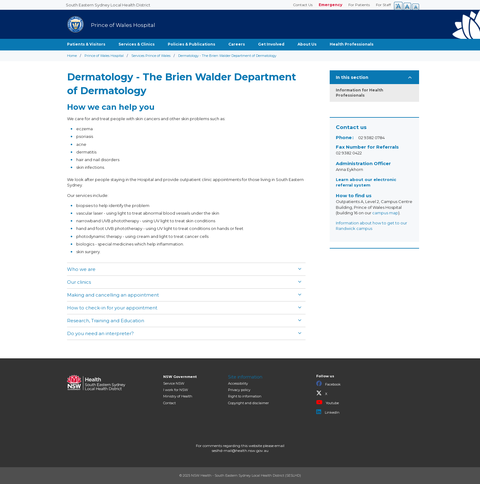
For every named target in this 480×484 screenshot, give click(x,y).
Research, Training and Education (105, 320)
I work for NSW (175, 390)
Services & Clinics (136, 44)
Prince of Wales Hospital (104, 56)
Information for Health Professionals (359, 93)
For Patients (359, 4)
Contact (169, 403)
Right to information (244, 396)
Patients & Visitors (86, 44)
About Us (307, 44)
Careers (236, 44)
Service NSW (173, 383)
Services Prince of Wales (151, 56)
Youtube (327, 402)
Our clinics (79, 282)
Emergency (330, 4)
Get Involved (271, 44)
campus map (385, 212)
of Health (177, 396)
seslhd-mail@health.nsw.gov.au (240, 450)
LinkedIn (327, 412)
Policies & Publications (191, 44)
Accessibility (238, 383)
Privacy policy (239, 390)
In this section (352, 77)
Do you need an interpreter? (100, 333)
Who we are (81, 269)
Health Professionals (351, 44)
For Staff (383, 4)
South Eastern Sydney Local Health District (108, 4)
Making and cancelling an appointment (113, 295)
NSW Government (180, 377)
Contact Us (303, 4)
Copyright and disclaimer (248, 403)
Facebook (328, 383)
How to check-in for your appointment (112, 308)
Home (72, 56)
